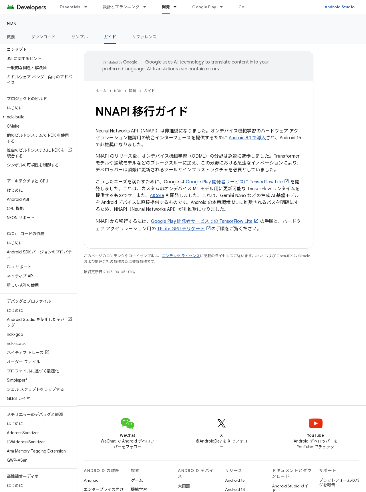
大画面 (184, 486)
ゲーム (137, 480)
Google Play (204, 6)
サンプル (79, 36)
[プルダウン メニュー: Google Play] (224, 7)
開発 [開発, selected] (166, 6)
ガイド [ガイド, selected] (110, 36)
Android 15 (235, 480)
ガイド (149, 90)
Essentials (70, 6)
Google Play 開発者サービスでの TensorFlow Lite (201, 221)
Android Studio (340, 6)
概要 (11, 36)
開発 (132, 90)
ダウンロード (43, 36)
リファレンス (144, 36)
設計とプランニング (121, 6)
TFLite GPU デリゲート (181, 229)
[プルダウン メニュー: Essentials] (88, 7)
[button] (37, 117)
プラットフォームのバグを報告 (339, 482)
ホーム (101, 90)
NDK (12, 23)
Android (91, 480)
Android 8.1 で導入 (247, 138)
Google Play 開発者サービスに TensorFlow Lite (234, 182)
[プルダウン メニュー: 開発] (177, 7)
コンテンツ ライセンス (181, 255)
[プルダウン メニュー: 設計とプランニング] (147, 7)
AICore (157, 196)
